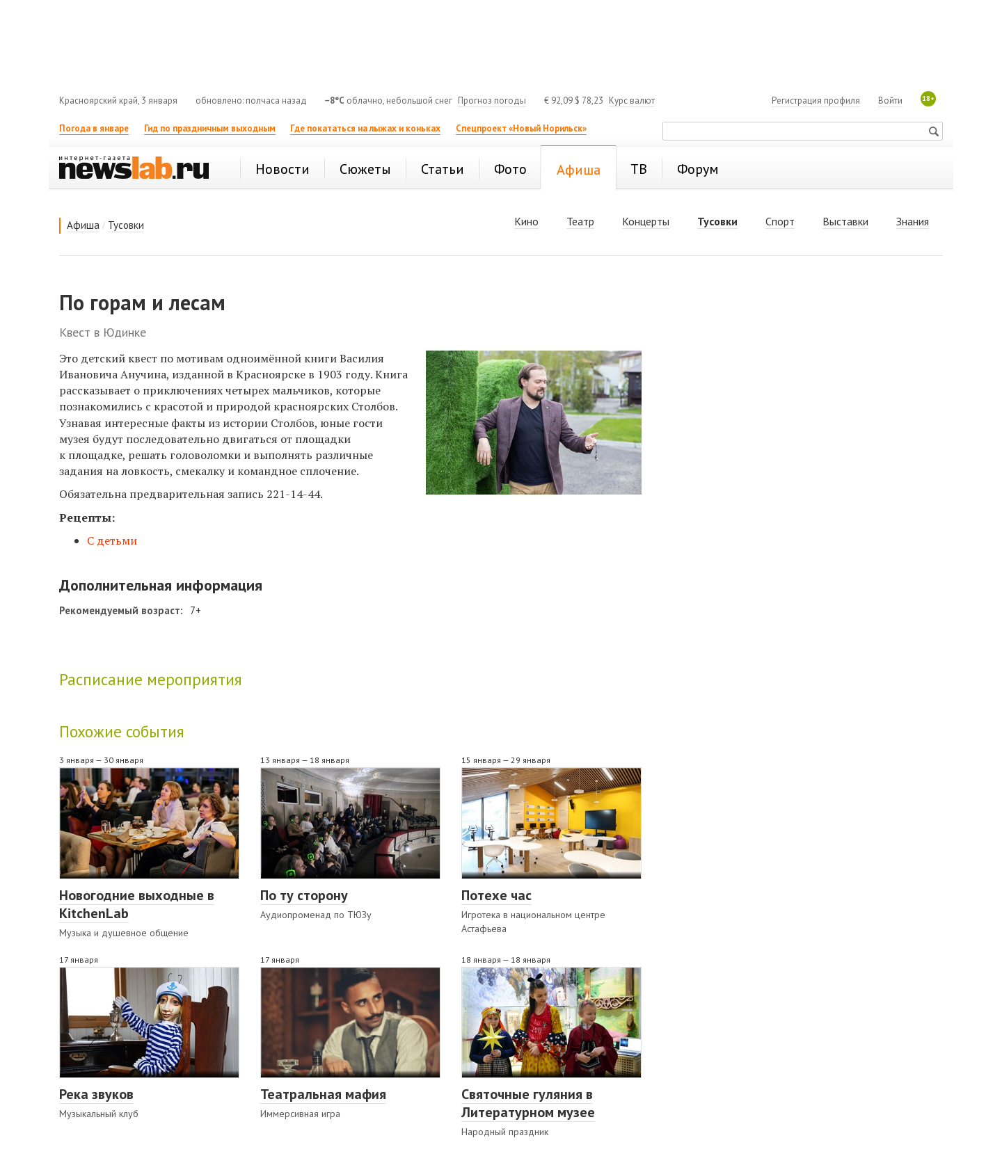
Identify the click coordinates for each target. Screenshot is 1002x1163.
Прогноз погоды (492, 100)
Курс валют (632, 100)
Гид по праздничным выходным (210, 128)
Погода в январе (94, 128)
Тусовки (126, 225)
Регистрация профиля (816, 100)
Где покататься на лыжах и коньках (365, 128)
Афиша (83, 225)
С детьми (112, 540)
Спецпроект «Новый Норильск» (521, 128)
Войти (890, 100)
